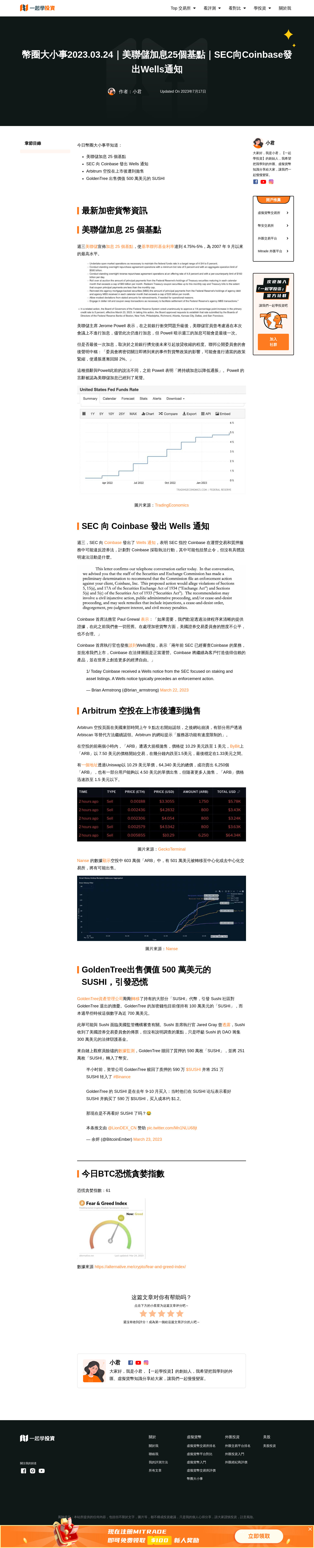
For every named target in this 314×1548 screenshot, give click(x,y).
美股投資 (269, 1446)
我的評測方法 (158, 1462)
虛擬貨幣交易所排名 (201, 1446)
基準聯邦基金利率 (157, 246)
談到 (132, 645)
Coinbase (113, 542)
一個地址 (89, 765)
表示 (145, 619)
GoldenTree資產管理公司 (100, 998)
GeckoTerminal (172, 849)
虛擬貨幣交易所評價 (201, 1470)
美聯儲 (91, 246)
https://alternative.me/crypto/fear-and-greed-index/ (140, 1266)
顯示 (106, 860)
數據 (122, 1051)
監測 (130, 1051)
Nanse (83, 860)
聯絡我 (153, 1454)
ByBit (235, 746)
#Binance (122, 1077)
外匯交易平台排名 (238, 1446)
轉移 (135, 998)
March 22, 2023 (174, 690)
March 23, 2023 (147, 1139)
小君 (115, 1362)
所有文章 (155, 1470)
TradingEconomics (172, 505)
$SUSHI (193, 1069)
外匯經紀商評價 (236, 1462)
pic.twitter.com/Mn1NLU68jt (172, 1128)
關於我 (285, 8)
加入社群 (273, 342)
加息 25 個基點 (119, 246)
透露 (226, 1024)
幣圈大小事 (195, 1478)
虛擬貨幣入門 (196, 1462)
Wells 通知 (146, 542)
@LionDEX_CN (122, 1128)
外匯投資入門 (234, 1454)
